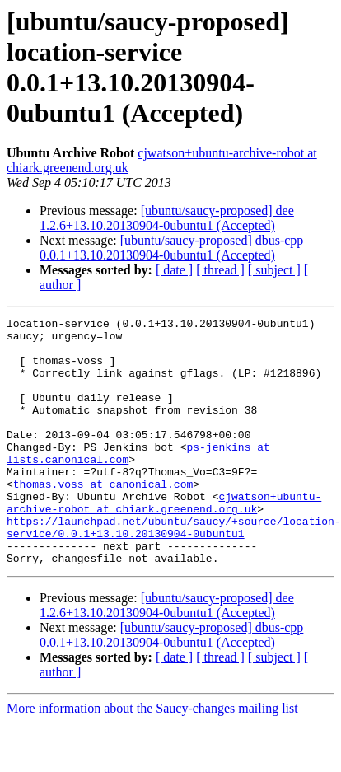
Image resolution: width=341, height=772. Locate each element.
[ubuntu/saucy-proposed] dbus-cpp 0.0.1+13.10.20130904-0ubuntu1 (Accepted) (171, 247)
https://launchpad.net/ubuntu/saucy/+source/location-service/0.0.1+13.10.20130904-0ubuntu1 (174, 570)
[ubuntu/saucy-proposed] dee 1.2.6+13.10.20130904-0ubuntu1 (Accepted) (167, 218)
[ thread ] (220, 270)
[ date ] (174, 270)
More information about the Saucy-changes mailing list (152, 758)
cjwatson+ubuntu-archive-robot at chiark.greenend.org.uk (164, 540)
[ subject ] (274, 270)
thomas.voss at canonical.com (103, 518)
